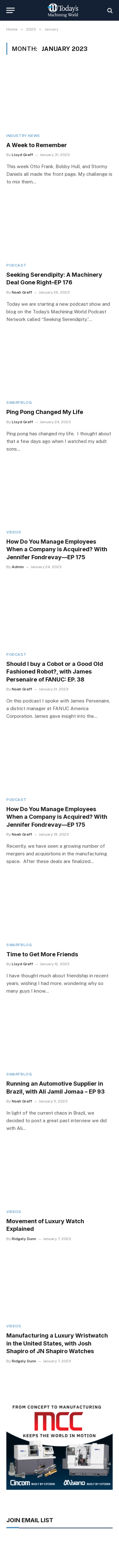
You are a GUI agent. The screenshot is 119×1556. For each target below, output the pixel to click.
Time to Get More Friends (42, 954)
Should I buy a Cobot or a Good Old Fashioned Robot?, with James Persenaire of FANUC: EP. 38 (54, 671)
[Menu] (10, 10)
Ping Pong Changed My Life (44, 412)
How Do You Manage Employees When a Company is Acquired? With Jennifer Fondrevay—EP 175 (56, 549)
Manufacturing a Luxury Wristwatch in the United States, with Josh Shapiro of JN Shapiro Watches (57, 1343)
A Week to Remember (36, 145)
